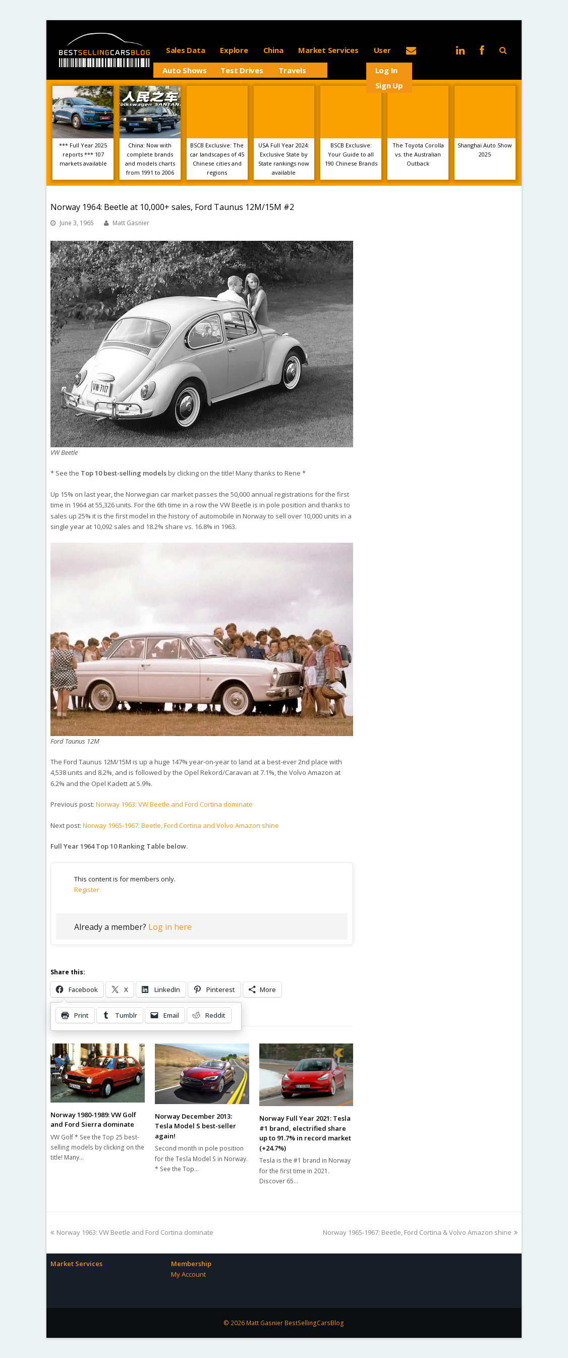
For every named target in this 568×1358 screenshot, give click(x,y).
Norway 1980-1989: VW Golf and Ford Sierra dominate (93, 1119)
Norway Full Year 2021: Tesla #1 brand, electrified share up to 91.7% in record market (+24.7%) (305, 1133)
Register (86, 889)
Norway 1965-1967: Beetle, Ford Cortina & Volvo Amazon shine (420, 1232)
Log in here (170, 926)
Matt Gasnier (130, 223)
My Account (188, 1274)
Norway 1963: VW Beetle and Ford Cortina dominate (174, 804)
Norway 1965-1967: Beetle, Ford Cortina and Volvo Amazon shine (181, 825)
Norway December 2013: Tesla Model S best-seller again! (195, 1126)
